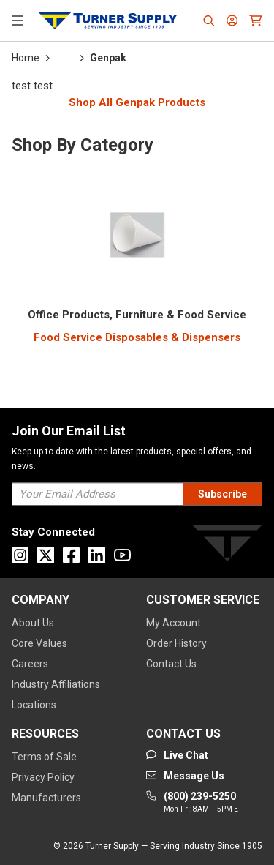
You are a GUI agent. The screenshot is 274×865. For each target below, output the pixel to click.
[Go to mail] (185, 776)
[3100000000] (137, 315)
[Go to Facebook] (71, 555)
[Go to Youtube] (122, 555)
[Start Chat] (177, 755)
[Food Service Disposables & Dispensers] (137, 337)
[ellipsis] (64, 58)
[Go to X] (45, 555)
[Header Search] (209, 20)
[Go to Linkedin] (96, 555)
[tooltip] (64, 58)
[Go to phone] (194, 802)
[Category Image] (137, 237)
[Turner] (227, 545)
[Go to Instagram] (20, 555)
